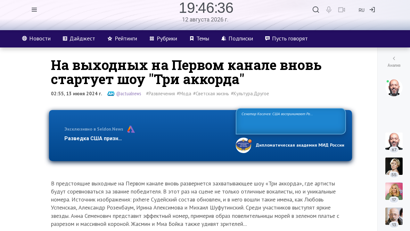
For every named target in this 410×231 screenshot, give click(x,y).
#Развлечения (160, 93)
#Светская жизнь (211, 93)
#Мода (184, 93)
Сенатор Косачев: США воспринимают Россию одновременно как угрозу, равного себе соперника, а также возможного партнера (290, 120)
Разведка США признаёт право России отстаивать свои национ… (146, 138)
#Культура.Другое (250, 93)
